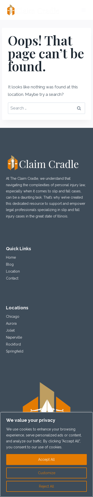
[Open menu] (83, 10)
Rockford (13, 344)
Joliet (10, 330)
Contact (12, 278)
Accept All (46, 460)
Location (13, 271)
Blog (10, 264)
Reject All (46, 486)
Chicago (12, 317)
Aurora (11, 323)
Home (11, 257)
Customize (46, 473)
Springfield (14, 351)
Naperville (14, 337)
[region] (46, 454)
